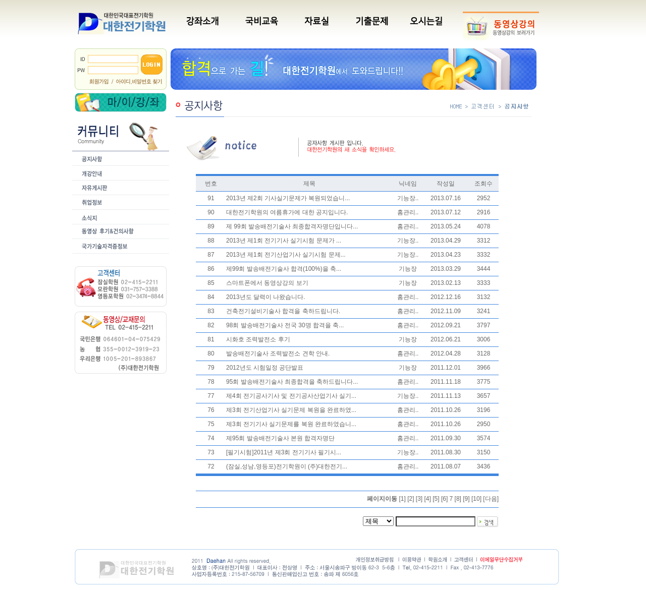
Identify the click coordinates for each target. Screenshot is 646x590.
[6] (444, 498)
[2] (410, 498)
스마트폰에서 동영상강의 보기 (267, 282)
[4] (427, 498)
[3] (419, 498)
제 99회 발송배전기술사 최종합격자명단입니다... (292, 226)
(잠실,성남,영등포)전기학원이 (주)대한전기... (286, 466)
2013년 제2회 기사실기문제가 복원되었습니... (288, 198)
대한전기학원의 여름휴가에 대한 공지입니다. (287, 212)
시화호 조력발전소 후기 (258, 339)
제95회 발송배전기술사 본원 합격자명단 (280, 438)
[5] (436, 498)
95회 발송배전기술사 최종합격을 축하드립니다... (292, 381)
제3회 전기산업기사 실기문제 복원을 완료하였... (291, 410)
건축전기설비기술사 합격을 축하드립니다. (283, 311)
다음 (491, 498)
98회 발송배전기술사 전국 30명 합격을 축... (285, 325)
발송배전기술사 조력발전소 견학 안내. (278, 353)
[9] (466, 498)
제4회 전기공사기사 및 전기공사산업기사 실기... (291, 395)
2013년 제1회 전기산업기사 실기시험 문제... (286, 254)
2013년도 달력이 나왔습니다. (265, 297)
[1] (402, 498)
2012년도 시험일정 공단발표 (264, 367)
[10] (476, 498)
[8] (458, 498)
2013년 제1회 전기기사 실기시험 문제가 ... (283, 240)
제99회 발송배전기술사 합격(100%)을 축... (283, 268)
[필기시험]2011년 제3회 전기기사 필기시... (283, 452)
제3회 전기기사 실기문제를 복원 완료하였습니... (291, 424)
